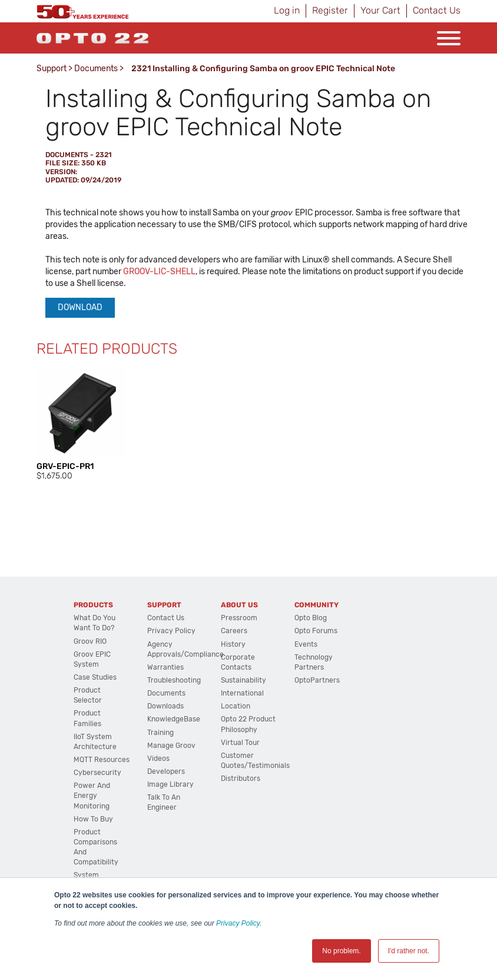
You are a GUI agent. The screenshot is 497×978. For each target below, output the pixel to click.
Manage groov (171, 745)
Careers (234, 631)
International (242, 693)
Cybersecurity (97, 773)
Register (330, 10)
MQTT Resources (102, 760)
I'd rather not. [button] (408, 951)
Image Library (170, 784)
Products (93, 605)
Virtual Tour (240, 743)
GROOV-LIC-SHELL (159, 272)
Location (235, 706)
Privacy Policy (238, 923)
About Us (239, 605)
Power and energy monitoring (92, 795)
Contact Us (436, 10)
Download (80, 307)
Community (316, 605)
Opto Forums (315, 631)
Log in (287, 10)
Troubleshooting (174, 680)
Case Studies (95, 677)
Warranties (165, 667)
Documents (96, 69)
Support (52, 69)
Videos (158, 758)
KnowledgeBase (173, 719)
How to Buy (93, 819)
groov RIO (90, 641)
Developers (166, 771)
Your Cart (380, 10)
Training (160, 732)
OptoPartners (317, 680)
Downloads (165, 706)
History (233, 644)
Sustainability (243, 680)
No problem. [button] (341, 951)
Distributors (240, 778)
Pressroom (239, 618)
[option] (81, 425)
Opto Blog (310, 618)
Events (305, 644)
